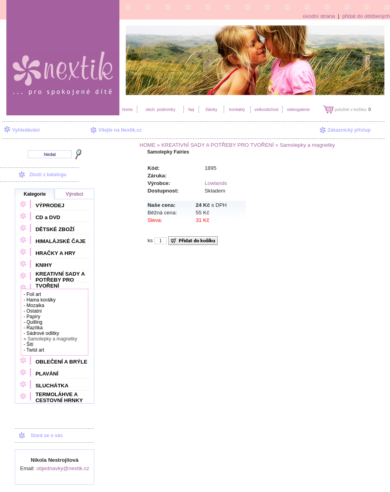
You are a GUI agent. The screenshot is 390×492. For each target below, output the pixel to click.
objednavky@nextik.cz (62, 468)
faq (191, 109)
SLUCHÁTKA (51, 386)
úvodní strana (319, 16)
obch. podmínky (160, 109)
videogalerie (298, 109)
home (127, 109)
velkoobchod (267, 109)
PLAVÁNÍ (46, 374)
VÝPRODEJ (49, 205)
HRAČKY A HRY (55, 253)
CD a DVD (47, 217)
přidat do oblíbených (366, 16)
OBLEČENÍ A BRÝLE (61, 362)
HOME (148, 145)
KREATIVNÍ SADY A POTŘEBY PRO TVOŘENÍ (60, 280)
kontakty (237, 109)
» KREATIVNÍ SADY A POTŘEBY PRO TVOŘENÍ (215, 145)
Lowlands (216, 183)
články (211, 109)
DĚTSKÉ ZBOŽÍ (54, 229)
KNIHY (43, 265)
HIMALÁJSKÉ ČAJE (60, 241)
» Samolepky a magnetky (304, 145)
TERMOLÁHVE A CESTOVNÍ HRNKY (59, 397)
